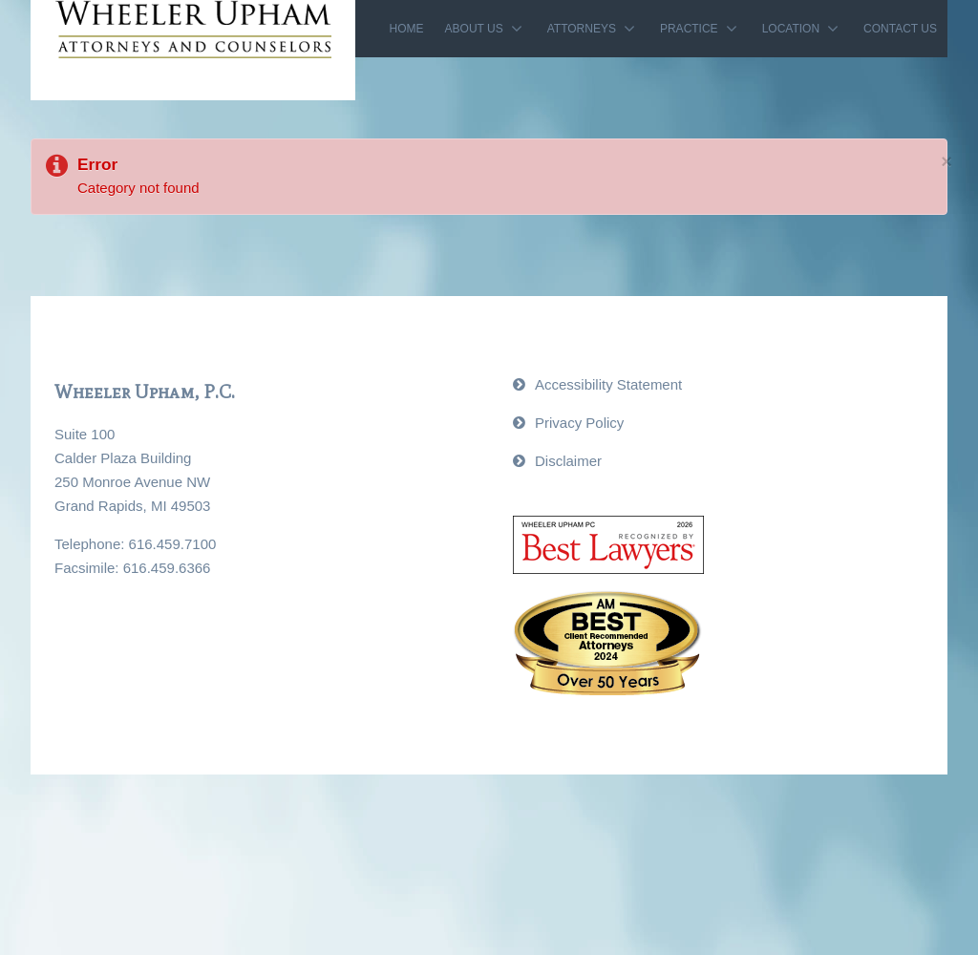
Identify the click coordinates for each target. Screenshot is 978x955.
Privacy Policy (579, 422)
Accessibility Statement (608, 384)
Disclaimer (568, 461)
